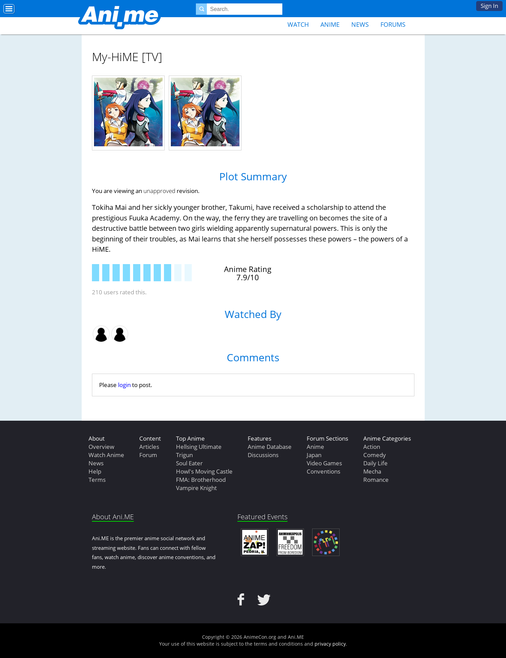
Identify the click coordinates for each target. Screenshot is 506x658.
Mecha (372, 471)
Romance (376, 480)
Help (95, 471)
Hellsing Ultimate (199, 447)
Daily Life (375, 463)
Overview (101, 447)
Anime (330, 24)
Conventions (323, 471)
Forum (148, 455)
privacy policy (330, 643)
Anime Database (270, 447)
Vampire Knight (196, 488)
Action (371, 447)
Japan (314, 455)
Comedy (374, 455)
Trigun (184, 455)
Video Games (324, 463)
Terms (97, 480)
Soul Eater (189, 463)
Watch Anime (106, 455)
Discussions (263, 455)
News (360, 24)
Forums (392, 24)
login (124, 385)
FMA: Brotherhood (201, 480)
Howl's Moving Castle (204, 471)
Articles (149, 447)
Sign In (489, 6)
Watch (298, 24)
